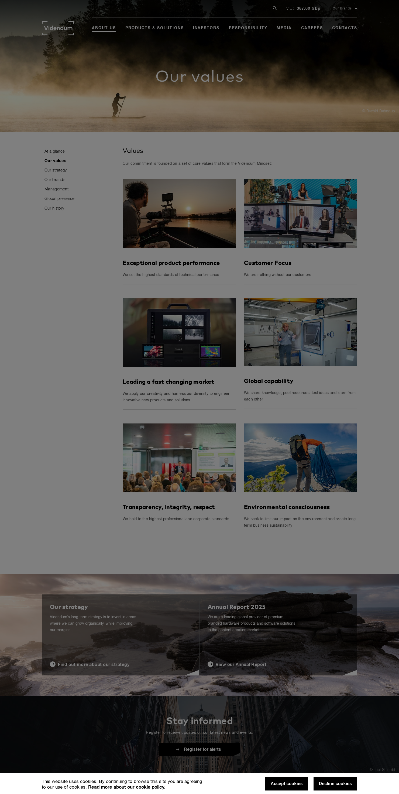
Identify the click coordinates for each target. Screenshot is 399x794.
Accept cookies (287, 783)
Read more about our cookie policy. (127, 787)
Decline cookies (335, 783)
